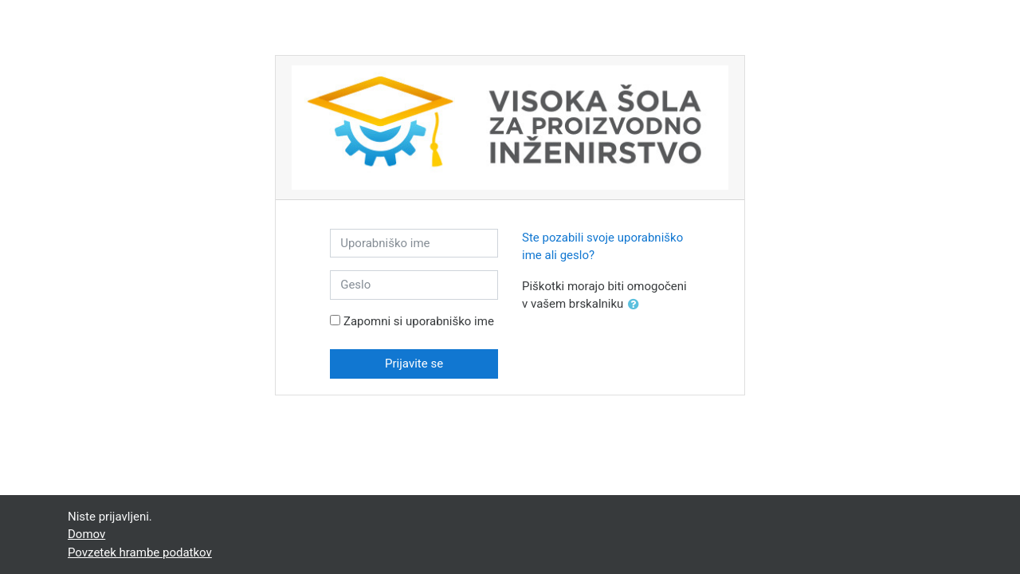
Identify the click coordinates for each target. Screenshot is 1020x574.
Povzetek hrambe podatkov (140, 552)
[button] (636, 305)
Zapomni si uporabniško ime (418, 321)
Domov (86, 534)
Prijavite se (414, 363)
